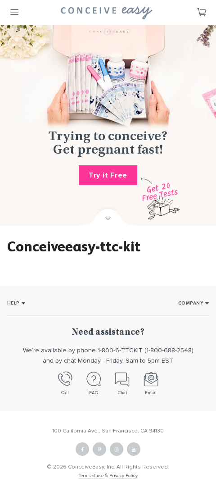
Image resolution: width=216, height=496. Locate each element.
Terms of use (91, 475)
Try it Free (108, 175)
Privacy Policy (123, 475)
